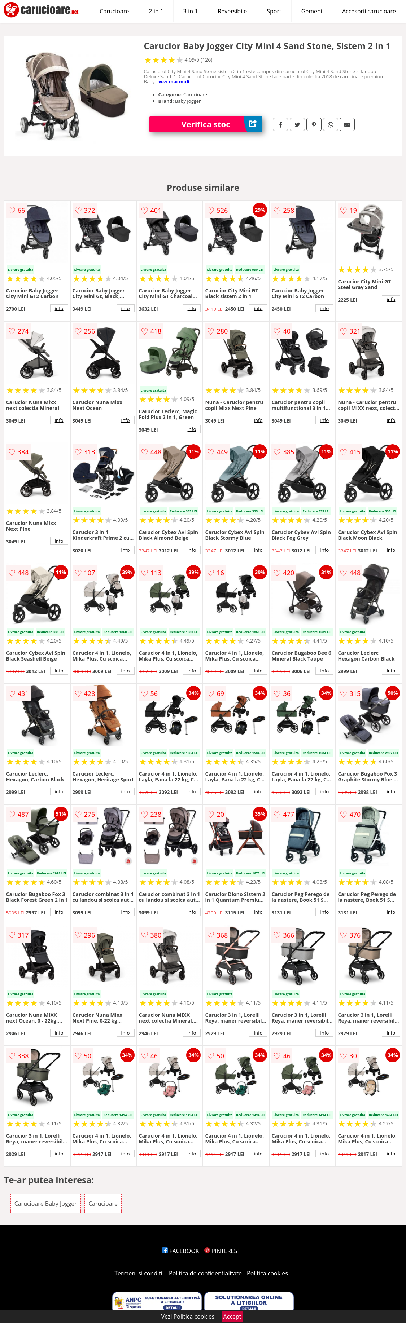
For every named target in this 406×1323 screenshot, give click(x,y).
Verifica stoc (222, 124)
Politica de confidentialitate (205, 1273)
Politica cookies (267, 1273)
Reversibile (232, 11)
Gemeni (311, 11)
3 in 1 (190, 11)
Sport (274, 11)
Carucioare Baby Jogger (45, 1204)
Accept (232, 1316)
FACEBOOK (180, 1251)
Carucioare (114, 11)
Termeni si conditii (139, 1273)
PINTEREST (222, 1251)
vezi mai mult (174, 81)
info (59, 308)
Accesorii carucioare (369, 11)
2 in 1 (156, 11)
